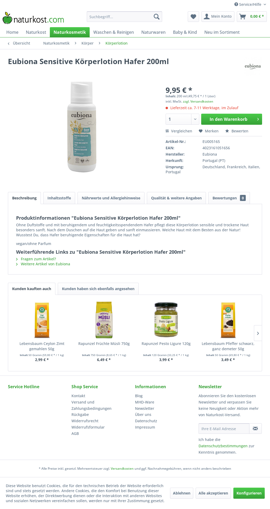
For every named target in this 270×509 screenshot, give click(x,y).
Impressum (145, 427)
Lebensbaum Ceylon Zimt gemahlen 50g (42, 346)
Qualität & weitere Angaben (176, 197)
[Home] (12, 32)
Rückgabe (80, 414)
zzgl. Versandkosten (198, 101)
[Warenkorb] (252, 16)
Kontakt (78, 395)
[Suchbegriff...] (124, 16)
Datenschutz (146, 420)
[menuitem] (124, 16)
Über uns (143, 414)
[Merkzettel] (193, 16)
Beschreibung (24, 197)
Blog (139, 395)
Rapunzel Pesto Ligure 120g (166, 343)
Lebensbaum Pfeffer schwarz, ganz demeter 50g (228, 346)
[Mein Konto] (217, 16)
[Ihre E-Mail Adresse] (224, 428)
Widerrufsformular (88, 427)
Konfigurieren (249, 493)
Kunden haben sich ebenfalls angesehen (98, 288)
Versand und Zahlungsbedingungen (91, 405)
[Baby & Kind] (185, 32)
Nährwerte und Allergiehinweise (111, 197)
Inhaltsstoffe (59, 197)
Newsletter (144, 408)
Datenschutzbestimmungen (223, 445)
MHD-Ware (144, 402)
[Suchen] (156, 16)
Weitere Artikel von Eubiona (43, 263)
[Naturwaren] (153, 32)
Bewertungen (229, 198)
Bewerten (236, 130)
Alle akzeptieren (213, 493)
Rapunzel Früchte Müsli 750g (104, 343)
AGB (75, 433)
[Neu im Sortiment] (222, 32)
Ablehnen (181, 493)
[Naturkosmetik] (70, 32)
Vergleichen (179, 130)
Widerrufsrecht (84, 420)
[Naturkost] (36, 32)
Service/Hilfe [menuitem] (248, 4)
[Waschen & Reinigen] (114, 32)
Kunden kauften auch (31, 288)
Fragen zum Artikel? (36, 258)
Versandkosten (122, 468)
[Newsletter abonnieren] (255, 428)
